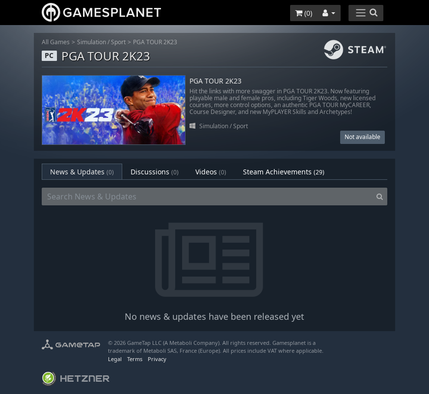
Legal (115, 359)
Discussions (155, 171)
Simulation (91, 42)
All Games (56, 42)
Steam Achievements (283, 171)
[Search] (379, 196)
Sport (118, 42)
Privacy (157, 359)
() (303, 13)
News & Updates (82, 171)
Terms (134, 359)
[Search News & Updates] (207, 196)
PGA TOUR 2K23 (155, 42)
